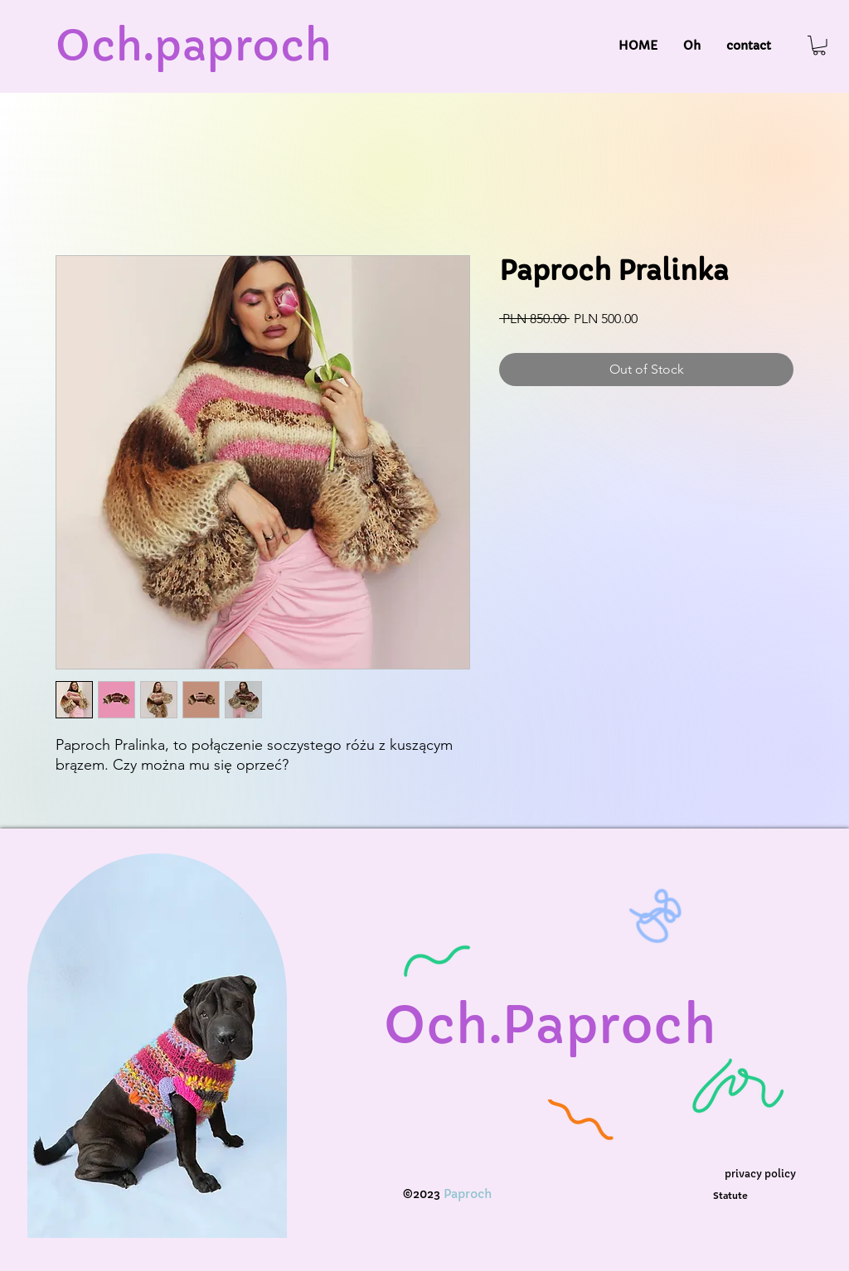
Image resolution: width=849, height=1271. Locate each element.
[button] (819, 46)
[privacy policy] (760, 1173)
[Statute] (730, 1195)
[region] (158, 1062)
